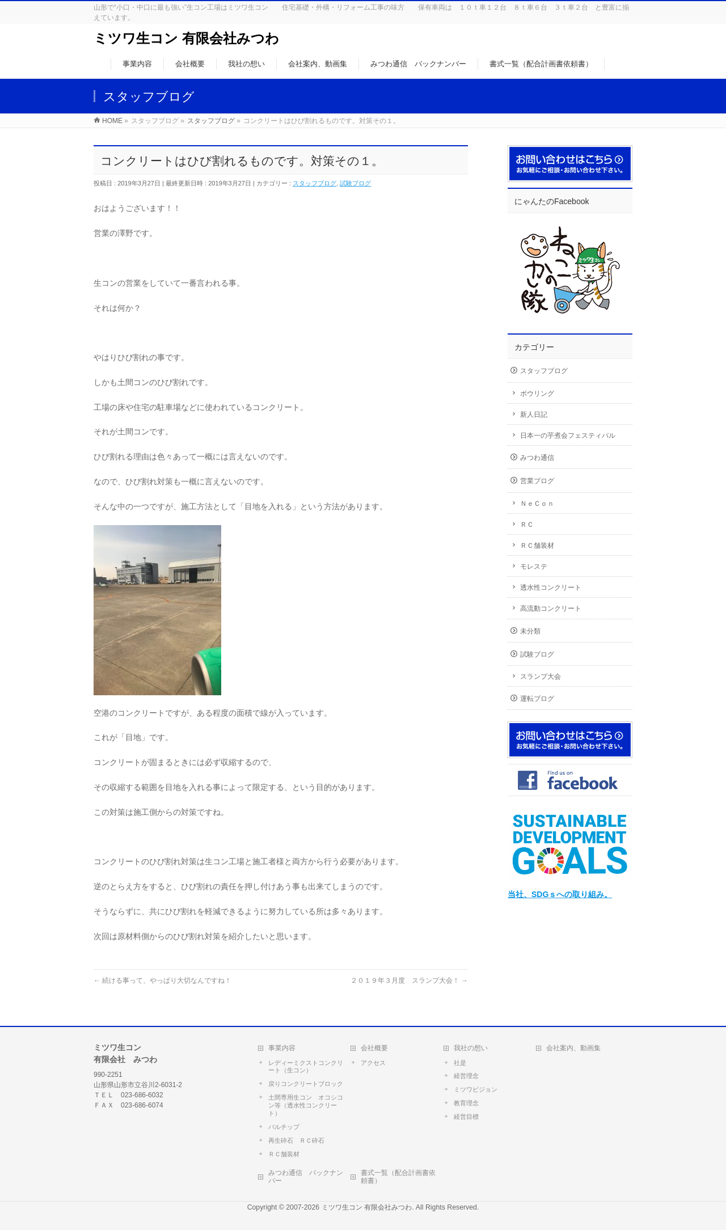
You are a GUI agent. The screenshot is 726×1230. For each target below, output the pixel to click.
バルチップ (283, 1126)
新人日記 (533, 415)
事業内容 (282, 1047)
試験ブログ (355, 183)
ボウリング (537, 394)
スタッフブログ (314, 183)
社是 (460, 1062)
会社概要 (374, 1047)
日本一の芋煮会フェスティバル (567, 435)
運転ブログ (537, 699)
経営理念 (466, 1075)
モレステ (533, 566)
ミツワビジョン (475, 1088)
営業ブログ (537, 481)
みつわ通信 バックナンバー (305, 1176)
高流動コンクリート (550, 608)
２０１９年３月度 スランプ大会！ (409, 980)
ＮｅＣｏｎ (537, 504)
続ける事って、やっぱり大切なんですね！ (162, 980)
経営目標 (466, 1116)
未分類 (530, 631)
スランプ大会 (540, 676)
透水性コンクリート (550, 587)
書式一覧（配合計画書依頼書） (398, 1176)
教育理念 (466, 1102)
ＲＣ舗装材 (537, 546)
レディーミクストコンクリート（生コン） (305, 1066)
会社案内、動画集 (573, 1047)
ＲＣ (527, 525)
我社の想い (471, 1047)
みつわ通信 (537, 458)
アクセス (373, 1062)
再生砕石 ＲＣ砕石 (296, 1139)
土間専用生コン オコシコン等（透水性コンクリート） (305, 1104)
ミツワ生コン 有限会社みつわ (186, 38)
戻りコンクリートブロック (305, 1083)
